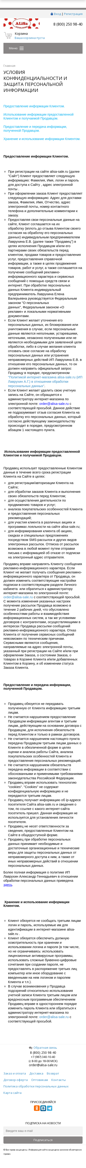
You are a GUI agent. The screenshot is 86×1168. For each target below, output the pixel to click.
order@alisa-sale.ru (18, 597)
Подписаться (43, 1140)
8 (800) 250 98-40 (68, 24)
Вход (57, 14)
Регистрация (73, 14)
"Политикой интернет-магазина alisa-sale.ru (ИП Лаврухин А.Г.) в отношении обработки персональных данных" (45, 381)
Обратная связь (43, 1047)
